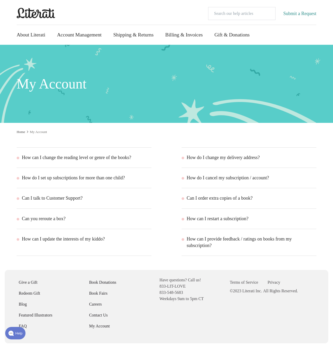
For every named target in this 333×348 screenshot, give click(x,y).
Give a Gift (28, 282)
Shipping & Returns (133, 34)
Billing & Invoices (184, 34)
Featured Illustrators (35, 315)
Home (21, 132)
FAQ (23, 326)
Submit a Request (299, 13)
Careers (95, 304)
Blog (23, 304)
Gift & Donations (231, 34)
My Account (99, 326)
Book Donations (102, 282)
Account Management (79, 34)
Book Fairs (98, 293)
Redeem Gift (29, 293)
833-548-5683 (171, 292)
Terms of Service (244, 282)
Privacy (273, 282)
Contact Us (98, 315)
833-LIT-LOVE (172, 286)
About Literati (31, 34)
